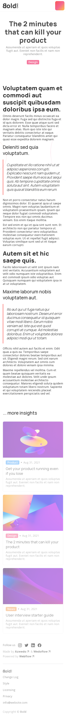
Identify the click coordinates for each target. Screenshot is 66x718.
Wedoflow (40, 651)
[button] (59, 5)
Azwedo (20, 651)
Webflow (25, 656)
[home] (10, 5)
